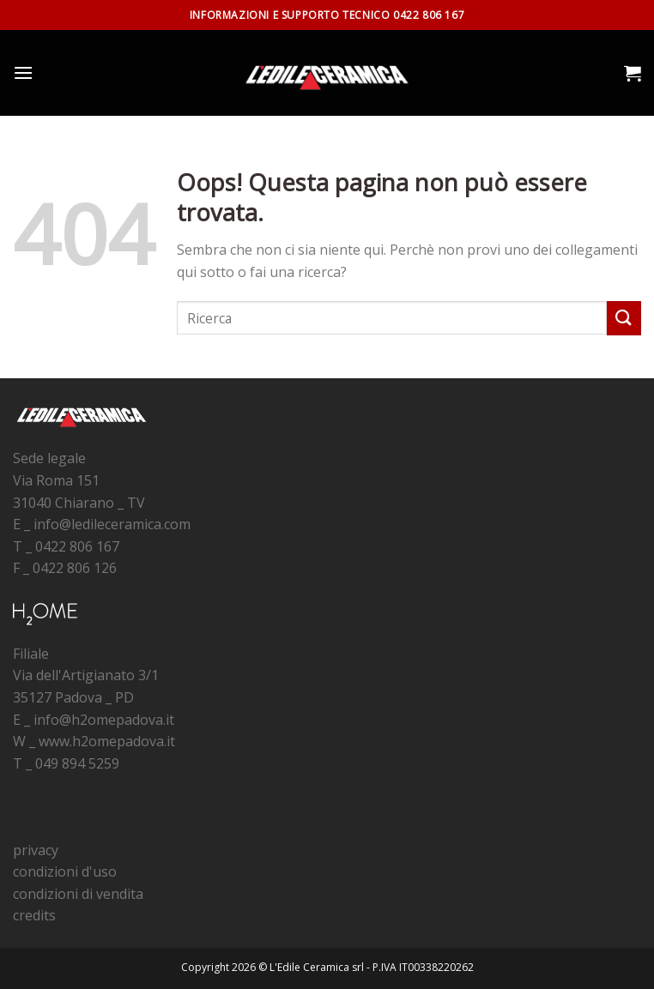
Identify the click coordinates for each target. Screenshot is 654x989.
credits (34, 915)
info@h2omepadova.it (103, 719)
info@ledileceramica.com (112, 524)
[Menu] (23, 72)
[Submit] (624, 318)
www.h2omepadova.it (107, 741)
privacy (35, 850)
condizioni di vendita (78, 893)
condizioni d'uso (65, 871)
